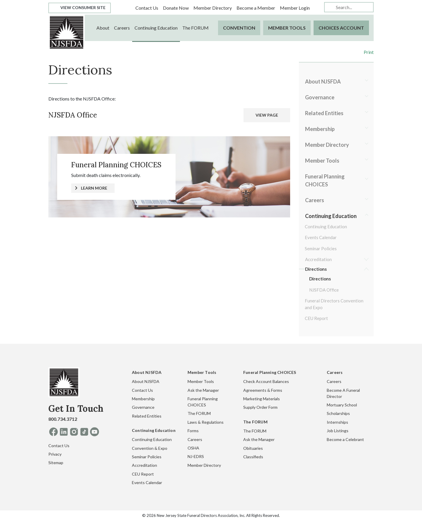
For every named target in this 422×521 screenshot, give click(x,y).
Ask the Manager (203, 390)
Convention (239, 27)
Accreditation (318, 259)
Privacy (55, 454)
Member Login (295, 8)
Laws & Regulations (206, 422)
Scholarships (338, 413)
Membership (320, 129)
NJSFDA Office (324, 289)
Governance (319, 97)
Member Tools (287, 27)
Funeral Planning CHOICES (325, 180)
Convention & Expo (149, 448)
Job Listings (337, 430)
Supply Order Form (260, 407)
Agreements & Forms (262, 390)
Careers (122, 27)
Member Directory (212, 8)
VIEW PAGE (267, 115)
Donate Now (176, 8)
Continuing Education (156, 27)
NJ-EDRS (196, 456)
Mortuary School (342, 404)
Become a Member (255, 8)
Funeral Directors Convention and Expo (334, 304)
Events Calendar (321, 237)
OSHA (193, 447)
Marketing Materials (261, 398)
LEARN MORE (94, 187)
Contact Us (146, 8)
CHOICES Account (341, 27)
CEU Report (316, 318)
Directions (316, 269)
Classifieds (253, 456)
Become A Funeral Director (343, 393)
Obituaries (253, 448)
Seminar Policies (321, 248)
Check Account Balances (266, 381)
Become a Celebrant (345, 439)
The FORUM (195, 27)
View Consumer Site (80, 7)
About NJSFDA (323, 81)
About (102, 27)
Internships (337, 422)
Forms (193, 430)
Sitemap (55, 462)
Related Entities (324, 113)
